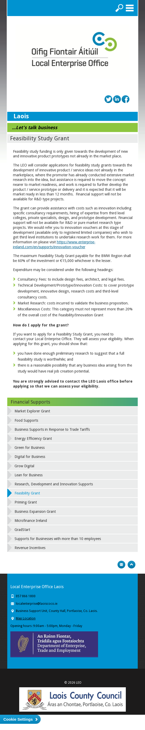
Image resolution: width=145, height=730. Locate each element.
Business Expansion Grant (35, 511)
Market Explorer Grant (32, 411)
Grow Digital (24, 466)
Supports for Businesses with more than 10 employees (58, 539)
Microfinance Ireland (31, 521)
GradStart (22, 530)
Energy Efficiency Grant (33, 438)
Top (131, 564)
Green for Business (30, 448)
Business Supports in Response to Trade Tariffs (52, 429)
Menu (130, 8)
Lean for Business (29, 475)
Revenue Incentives (30, 548)
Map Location (26, 618)
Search (119, 8)
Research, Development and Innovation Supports (54, 484)
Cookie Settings (18, 719)
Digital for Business (30, 457)
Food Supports (26, 420)
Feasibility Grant (27, 493)
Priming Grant (26, 502)
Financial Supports (30, 402)
